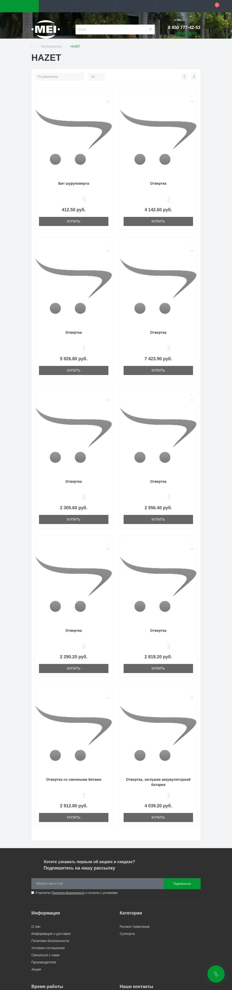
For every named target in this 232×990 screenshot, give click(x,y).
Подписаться (182, 883)
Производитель (51, 46)
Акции (36, 969)
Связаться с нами (45, 955)
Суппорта (127, 934)
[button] (96, 6)
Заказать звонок (186, 32)
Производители (43, 962)
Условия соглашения (48, 948)
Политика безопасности (68, 893)
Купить (73, 221)
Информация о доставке (51, 934)
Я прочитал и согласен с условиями (76, 893)
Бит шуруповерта (73, 183)
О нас (35, 927)
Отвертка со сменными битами (73, 779)
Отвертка (158, 183)
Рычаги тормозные (135, 927)
